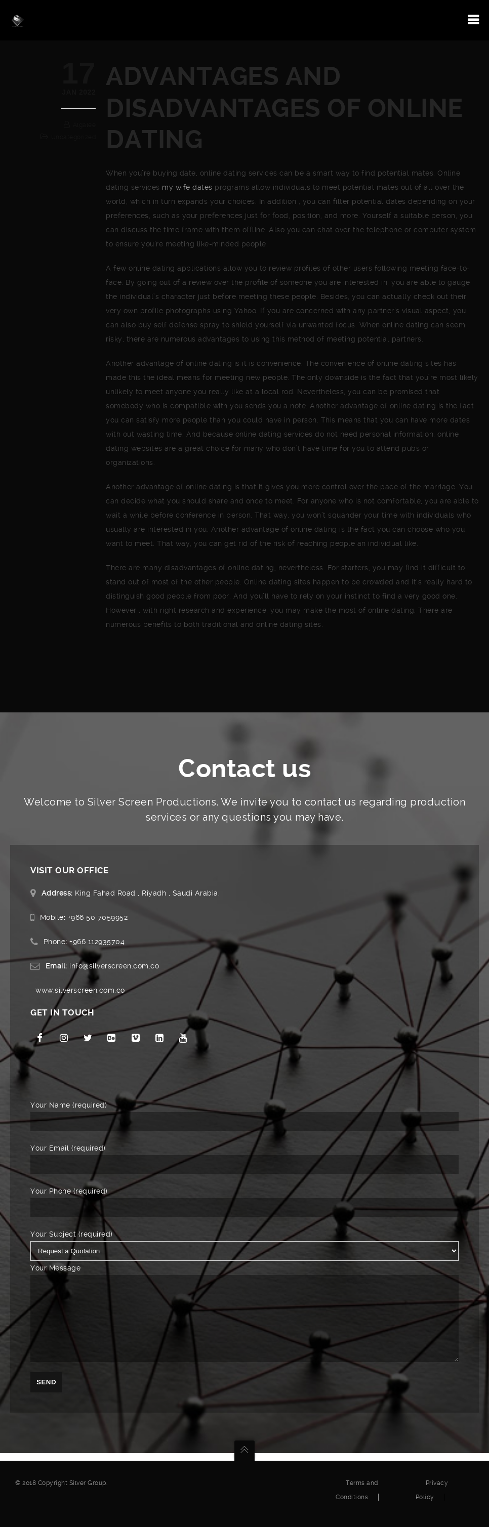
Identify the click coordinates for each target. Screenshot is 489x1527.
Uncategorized (73, 137)
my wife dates (187, 187)
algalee (84, 125)
